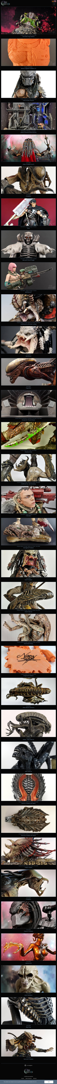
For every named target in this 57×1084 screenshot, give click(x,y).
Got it (49, 1081)
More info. (35, 1081)
